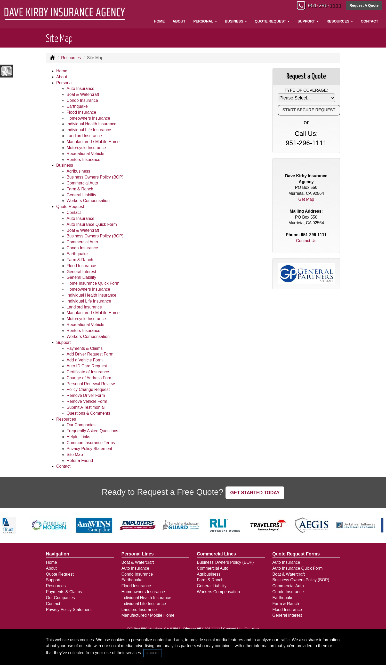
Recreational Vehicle (85, 153)
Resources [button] (339, 21)
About (179, 21)
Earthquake (77, 106)
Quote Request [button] (272, 21)
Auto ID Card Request (87, 366)
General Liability (81, 195)
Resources (71, 58)
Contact (369, 21)
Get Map (306, 199)
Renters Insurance (83, 159)
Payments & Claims (85, 348)
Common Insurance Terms (91, 442)
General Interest (81, 271)
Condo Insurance (82, 100)
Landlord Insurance (84, 136)
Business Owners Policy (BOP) (95, 177)
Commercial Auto (82, 183)
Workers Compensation (88, 200)
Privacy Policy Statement (89, 448)
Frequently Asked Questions (92, 431)
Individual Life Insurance (89, 130)
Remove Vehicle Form (87, 401)
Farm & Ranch (80, 189)
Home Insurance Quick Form (93, 283)
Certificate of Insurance (88, 372)
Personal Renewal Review (91, 384)
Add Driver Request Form (90, 354)
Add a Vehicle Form (85, 360)
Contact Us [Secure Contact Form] (306, 240)
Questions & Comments (88, 413)
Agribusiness (78, 171)
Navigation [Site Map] (57, 553)
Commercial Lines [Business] (216, 553)
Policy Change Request (88, 389)
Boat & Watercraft (83, 94)
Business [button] (236, 21)
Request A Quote (364, 6)
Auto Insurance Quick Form (92, 224)
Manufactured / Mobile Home (93, 142)
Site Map (75, 454)
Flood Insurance (81, 112)
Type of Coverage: (306, 90)
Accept (152, 653)
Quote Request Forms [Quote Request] (296, 553)
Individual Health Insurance (91, 124)
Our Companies (81, 425)
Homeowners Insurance (88, 118)
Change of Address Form (89, 378)
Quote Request (60, 574)
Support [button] (308, 21)
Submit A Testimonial (85, 407)
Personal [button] (205, 21)
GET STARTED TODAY (255, 492)
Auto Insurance (80, 88)
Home (159, 21)
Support (53, 580)
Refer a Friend (80, 460)
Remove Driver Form (86, 395)
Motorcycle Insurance (86, 147)
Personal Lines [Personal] (138, 553)
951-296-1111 (323, 6)
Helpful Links (78, 437)
